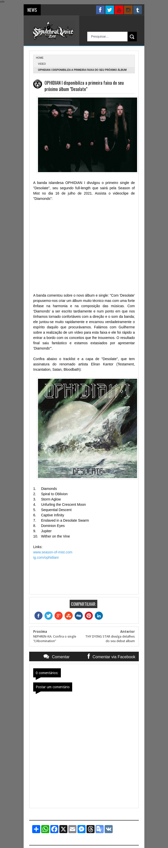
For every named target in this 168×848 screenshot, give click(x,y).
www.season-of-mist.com (52, 552)
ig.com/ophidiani (46, 557)
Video (42, 63)
